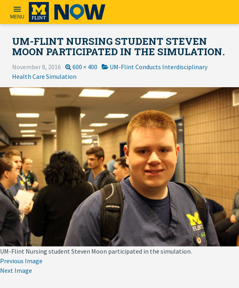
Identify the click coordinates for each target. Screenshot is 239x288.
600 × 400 (84, 67)
